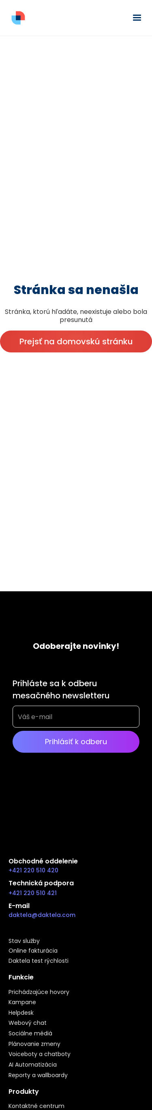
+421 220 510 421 (33, 893)
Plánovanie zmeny (34, 1044)
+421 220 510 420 (33, 870)
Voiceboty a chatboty (40, 1054)
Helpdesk (21, 1013)
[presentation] (74, 793)
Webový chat (28, 1023)
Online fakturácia (33, 951)
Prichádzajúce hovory (39, 992)
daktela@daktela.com (42, 915)
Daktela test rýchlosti (39, 961)
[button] (135, 18)
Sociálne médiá (30, 1033)
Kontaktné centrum (36, 1106)
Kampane (22, 1002)
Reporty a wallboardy (38, 1075)
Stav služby (24, 941)
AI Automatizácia (33, 1065)
